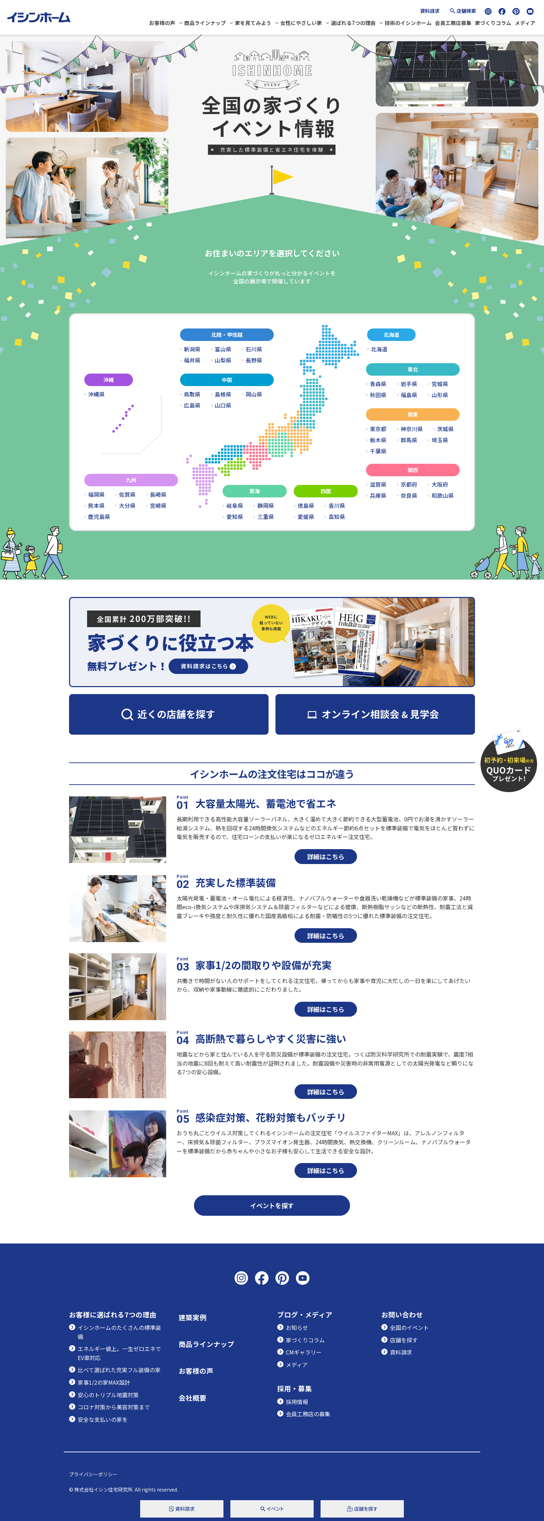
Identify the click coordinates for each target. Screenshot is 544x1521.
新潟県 (192, 349)
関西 (413, 469)
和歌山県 (443, 495)
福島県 (409, 395)
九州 (131, 480)
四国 (326, 491)
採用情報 (297, 1402)
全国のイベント (409, 1327)
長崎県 (158, 494)
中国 (227, 379)
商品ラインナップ (205, 22)
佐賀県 (127, 494)
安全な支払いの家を (103, 1419)
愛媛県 (306, 517)
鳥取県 (192, 394)
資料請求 (430, 10)
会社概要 (192, 1398)
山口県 (223, 405)
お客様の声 (162, 22)
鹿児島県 (99, 517)
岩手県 (409, 384)
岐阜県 (235, 506)
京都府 (409, 484)
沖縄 (108, 379)
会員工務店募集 (453, 22)
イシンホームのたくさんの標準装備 (119, 1332)
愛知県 (235, 517)
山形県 (440, 395)
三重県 (265, 517)
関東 (413, 414)
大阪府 (440, 484)
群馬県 (409, 440)
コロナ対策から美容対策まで (114, 1407)
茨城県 (445, 429)
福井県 (192, 360)
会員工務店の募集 (308, 1414)
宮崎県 (158, 506)
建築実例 (192, 1317)
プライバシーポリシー (93, 1474)
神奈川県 (412, 429)
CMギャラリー (304, 1352)
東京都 (378, 429)
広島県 (192, 405)
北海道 (391, 334)
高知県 (337, 517)
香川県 (337, 506)
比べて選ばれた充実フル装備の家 (119, 1370)
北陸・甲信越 (227, 334)
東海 (254, 491)
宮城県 (440, 384)
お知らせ (297, 1327)
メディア (525, 22)
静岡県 (265, 506)
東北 (413, 369)
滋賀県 (378, 484)
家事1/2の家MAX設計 (104, 1382)
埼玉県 (440, 440)
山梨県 (223, 360)
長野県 (254, 360)
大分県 (127, 506)
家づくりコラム (493, 22)
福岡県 (96, 494)
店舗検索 (466, 10)
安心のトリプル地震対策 (108, 1395)
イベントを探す (272, 1205)
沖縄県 (96, 394)
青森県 (378, 384)
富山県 (223, 349)
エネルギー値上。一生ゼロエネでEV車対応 (119, 1353)
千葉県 (378, 451)
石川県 (254, 349)
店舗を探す (404, 1340)
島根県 (223, 394)
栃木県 (378, 440)
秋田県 (378, 395)
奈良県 (409, 495)
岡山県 (254, 394)
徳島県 (306, 506)
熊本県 (96, 506)
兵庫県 (378, 495)
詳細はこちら (326, 856)
